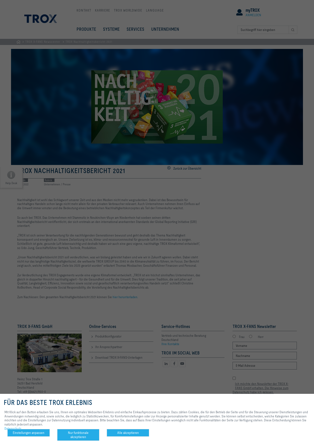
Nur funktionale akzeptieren (78, 435)
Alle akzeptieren (128, 433)
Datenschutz (12, 428)
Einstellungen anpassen (28, 433)
